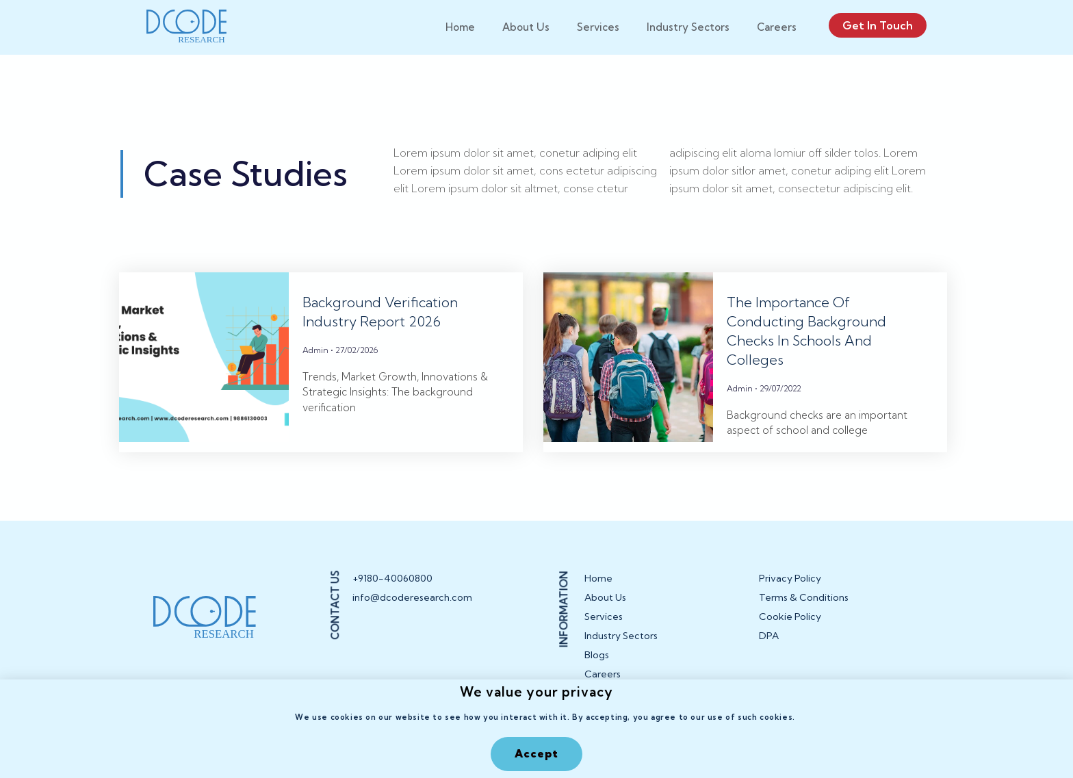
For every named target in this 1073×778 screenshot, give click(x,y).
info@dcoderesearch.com (403, 597)
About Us (526, 27)
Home (460, 27)
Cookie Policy (790, 616)
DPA (769, 636)
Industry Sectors (688, 27)
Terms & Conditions (804, 597)
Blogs (596, 655)
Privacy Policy (790, 578)
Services (598, 27)
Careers (777, 27)
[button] (536, 754)
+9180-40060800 (392, 578)
